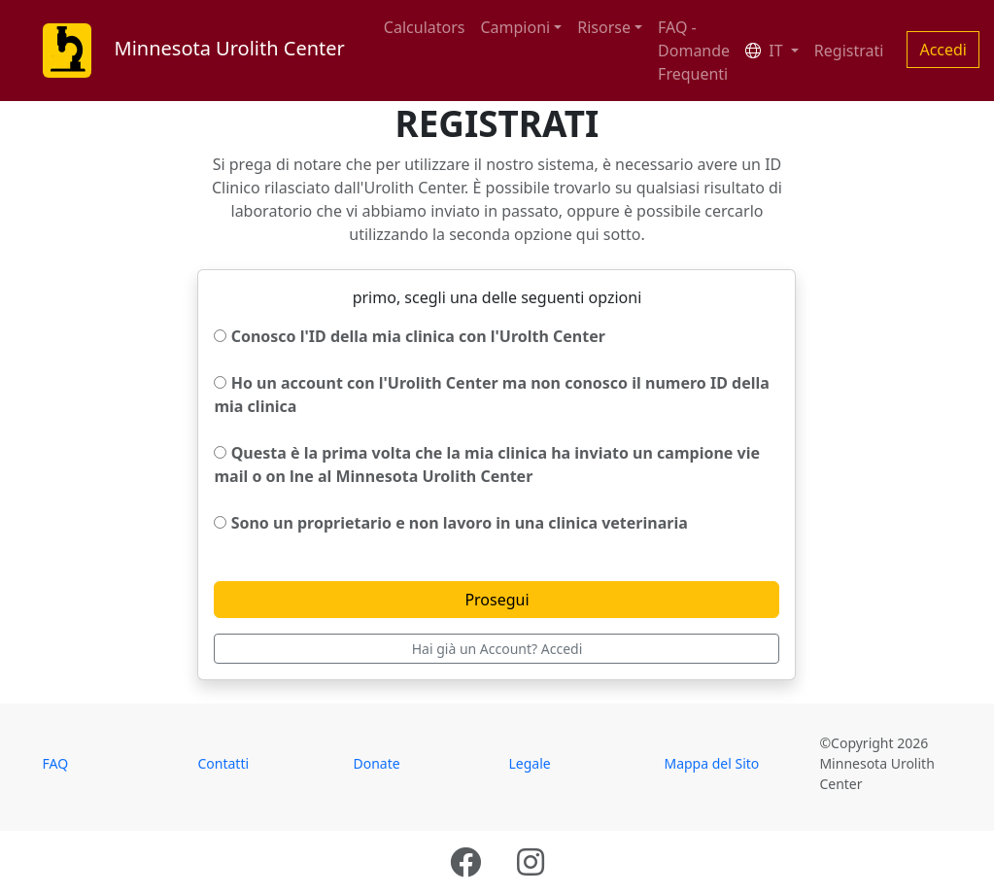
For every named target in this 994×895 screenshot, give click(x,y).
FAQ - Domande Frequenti (694, 51)
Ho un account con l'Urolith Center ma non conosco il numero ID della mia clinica (491, 394)
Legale (529, 763)
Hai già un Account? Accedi (497, 648)
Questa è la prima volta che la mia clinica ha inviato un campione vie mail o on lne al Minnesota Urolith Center (487, 464)
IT (766, 50)
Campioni (515, 27)
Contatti (223, 763)
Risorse (604, 27)
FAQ (56, 763)
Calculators (424, 27)
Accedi (943, 49)
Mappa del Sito (711, 763)
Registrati (849, 50)
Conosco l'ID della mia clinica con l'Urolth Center (409, 336)
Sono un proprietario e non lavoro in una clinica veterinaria (450, 523)
